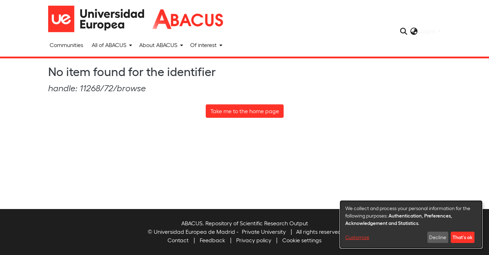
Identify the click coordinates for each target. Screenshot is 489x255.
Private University (264, 231)
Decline (437, 237)
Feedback (212, 240)
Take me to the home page (244, 111)
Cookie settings (302, 240)
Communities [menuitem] (66, 44)
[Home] (99, 19)
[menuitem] (111, 45)
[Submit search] (403, 31)
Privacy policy (253, 240)
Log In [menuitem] (428, 31)
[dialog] (411, 224)
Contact (178, 240)
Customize (357, 237)
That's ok (462, 237)
